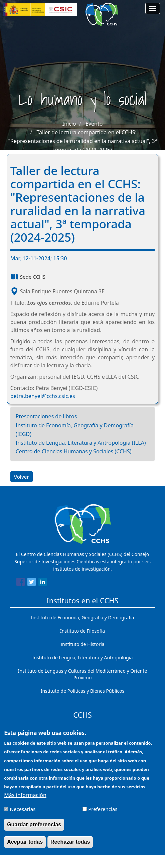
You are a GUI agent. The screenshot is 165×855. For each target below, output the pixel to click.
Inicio (69, 123)
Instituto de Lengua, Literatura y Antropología (82, 657)
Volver (21, 476)
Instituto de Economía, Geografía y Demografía (82, 617)
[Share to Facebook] (20, 583)
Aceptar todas (25, 846)
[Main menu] (152, 8)
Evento (94, 123)
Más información (25, 799)
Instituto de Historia (82, 644)
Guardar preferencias (34, 829)
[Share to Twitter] (31, 583)
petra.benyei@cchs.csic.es (42, 396)
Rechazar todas (70, 846)
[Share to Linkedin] (42, 583)
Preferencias (102, 813)
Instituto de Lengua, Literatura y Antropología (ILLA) (81, 442)
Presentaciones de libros (46, 416)
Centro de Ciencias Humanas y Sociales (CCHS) (74, 451)
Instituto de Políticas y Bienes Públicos (83, 691)
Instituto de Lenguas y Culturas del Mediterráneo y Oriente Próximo (82, 674)
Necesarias (23, 813)
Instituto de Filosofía (82, 631)
